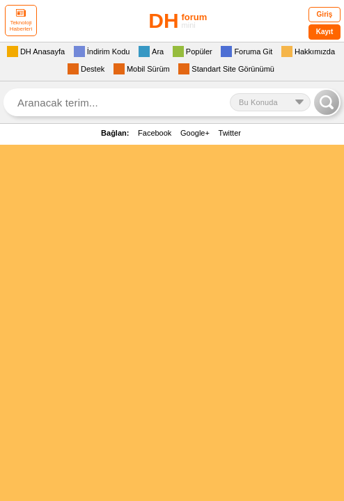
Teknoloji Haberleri (21, 20)
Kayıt (324, 31)
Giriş (325, 14)
